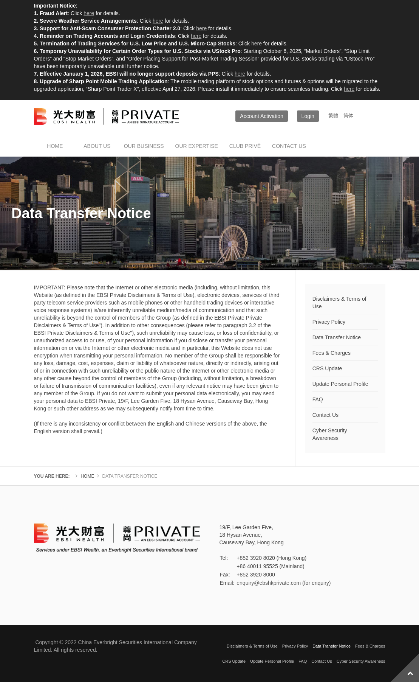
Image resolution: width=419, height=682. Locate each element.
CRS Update (327, 368)
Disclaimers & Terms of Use (339, 302)
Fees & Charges (331, 353)
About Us (96, 146)
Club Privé (245, 146)
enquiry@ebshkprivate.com (269, 583)
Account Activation (261, 116)
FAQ (317, 399)
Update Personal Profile (340, 384)
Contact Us (325, 415)
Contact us (289, 146)
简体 (348, 115)
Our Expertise (196, 146)
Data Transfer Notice (336, 337)
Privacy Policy (328, 322)
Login (307, 116)
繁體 (334, 115)
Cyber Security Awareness (329, 434)
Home (55, 146)
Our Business (144, 146)
